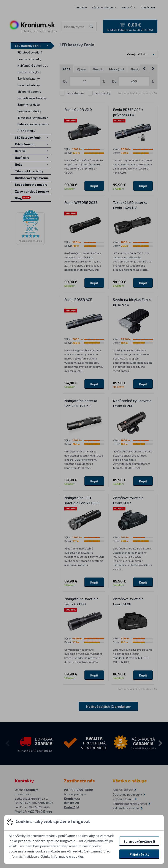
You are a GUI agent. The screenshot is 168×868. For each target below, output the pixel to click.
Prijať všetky (139, 854)
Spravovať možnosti (139, 841)
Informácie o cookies (67, 856)
